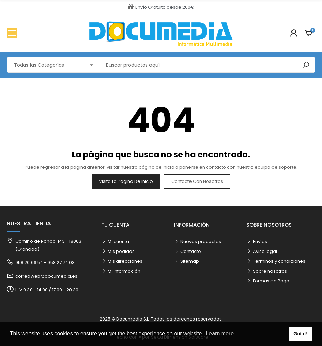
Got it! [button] (300, 333)
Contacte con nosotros (197, 181)
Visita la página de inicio (126, 181)
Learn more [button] (220, 333)
